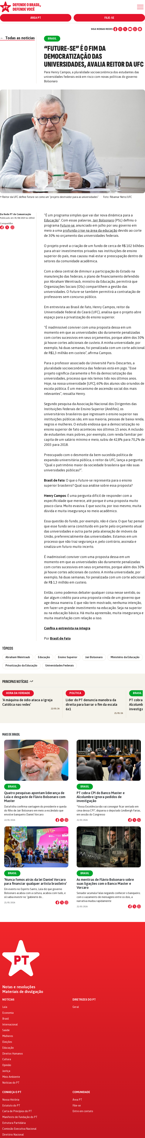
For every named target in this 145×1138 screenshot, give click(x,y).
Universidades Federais (59, 665)
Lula (4, 1006)
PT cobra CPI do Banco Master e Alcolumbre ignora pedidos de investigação (101, 797)
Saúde (6, 1030)
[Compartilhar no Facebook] (2, 227)
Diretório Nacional (13, 1134)
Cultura (6, 1059)
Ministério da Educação (125, 657)
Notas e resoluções (18, 987)
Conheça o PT (11, 1092)
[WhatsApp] (135, 29)
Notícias (8, 999)
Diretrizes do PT (84, 999)
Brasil (12, 786)
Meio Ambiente (11, 1076)
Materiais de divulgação (22, 992)
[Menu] (140, 7)
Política (75, 693)
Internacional (10, 1024)
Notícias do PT (10, 1082)
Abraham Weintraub (17, 657)
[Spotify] (140, 29)
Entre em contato (82, 1111)
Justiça (6, 1070)
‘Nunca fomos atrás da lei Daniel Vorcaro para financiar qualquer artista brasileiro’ (35, 882)
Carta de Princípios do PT (17, 1111)
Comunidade (81, 1092)
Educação (51, 220)
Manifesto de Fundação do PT (19, 1117)
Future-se (67, 225)
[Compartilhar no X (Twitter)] (7, 227)
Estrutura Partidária (14, 1122)
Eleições (7, 1041)
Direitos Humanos (12, 1053)
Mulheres (7, 1036)
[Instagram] (120, 29)
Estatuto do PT (11, 1105)
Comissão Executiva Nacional (19, 1128)
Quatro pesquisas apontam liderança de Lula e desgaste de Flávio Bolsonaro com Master (34, 797)
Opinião (6, 1065)
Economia (8, 1012)
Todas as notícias (17, 38)
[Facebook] (115, 29)
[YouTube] (130, 29)
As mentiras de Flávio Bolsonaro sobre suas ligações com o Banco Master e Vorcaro (105, 883)
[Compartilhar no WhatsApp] (12, 227)
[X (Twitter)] (125, 29)
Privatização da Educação (21, 665)
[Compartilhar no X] (62, 820)
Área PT (35, 17)
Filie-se (109, 17)
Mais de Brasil (11, 734)
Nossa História (10, 1099)
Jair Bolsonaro (103, 220)
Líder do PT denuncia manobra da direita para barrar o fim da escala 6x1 (91, 704)
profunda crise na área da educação (90, 230)
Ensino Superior (67, 657)
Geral (75, 1006)
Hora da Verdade (18, 693)
